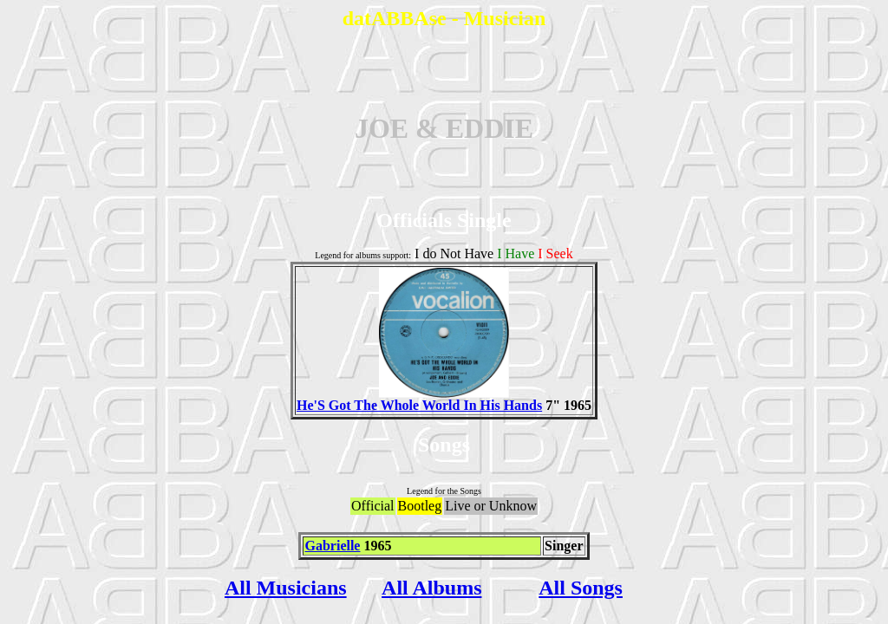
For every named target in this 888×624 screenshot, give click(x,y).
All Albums (431, 587)
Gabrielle (332, 545)
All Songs (581, 587)
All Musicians (286, 587)
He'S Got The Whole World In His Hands (419, 399)
